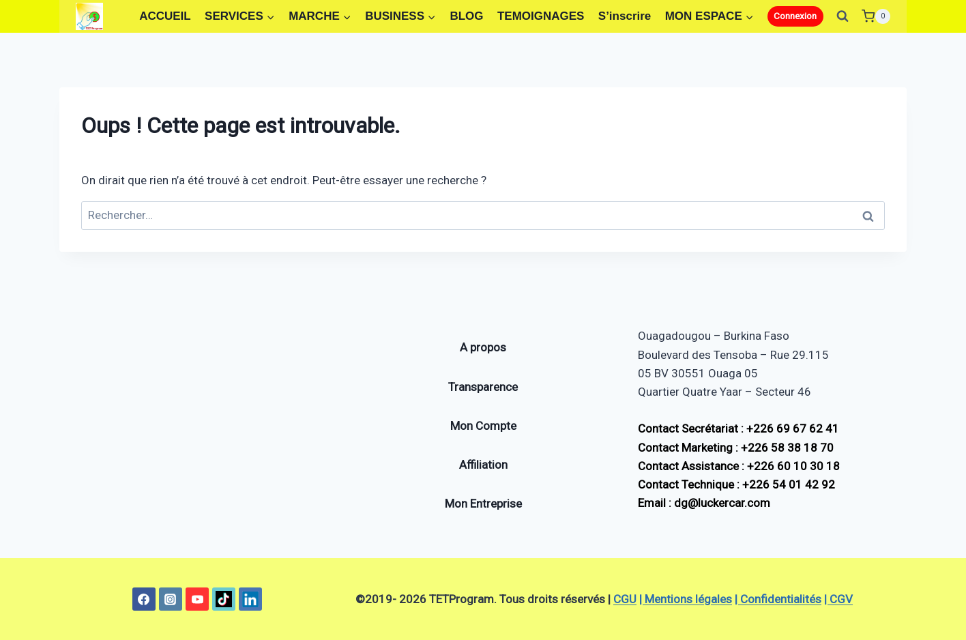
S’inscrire (625, 16)
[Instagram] (170, 599)
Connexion (795, 15)
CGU (624, 599)
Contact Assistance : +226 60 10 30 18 (739, 466)
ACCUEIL (165, 16)
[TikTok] (223, 599)
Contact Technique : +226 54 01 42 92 (736, 484)
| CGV (838, 599)
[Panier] (876, 16)
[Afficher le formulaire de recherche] (842, 16)
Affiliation (483, 464)
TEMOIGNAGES (541, 16)
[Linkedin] (250, 599)
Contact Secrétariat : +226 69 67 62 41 (738, 428)
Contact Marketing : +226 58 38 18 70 (736, 447)
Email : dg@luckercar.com (704, 503)
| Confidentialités (778, 599)
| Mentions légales (685, 599)
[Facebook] (144, 599)
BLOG (466, 16)
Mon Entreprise (483, 503)
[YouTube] (197, 599)
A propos (483, 347)
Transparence (483, 387)
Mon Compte (483, 426)
